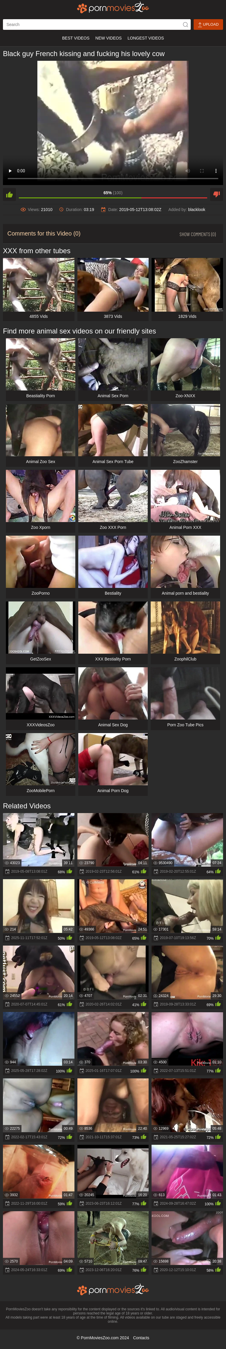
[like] (9, 194)
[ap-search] (97, 24)
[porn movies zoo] (113, 7)
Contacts (141, 1337)
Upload (208, 24)
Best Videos (75, 38)
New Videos (108, 38)
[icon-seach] (185, 24)
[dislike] (216, 194)
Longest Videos (146, 38)
